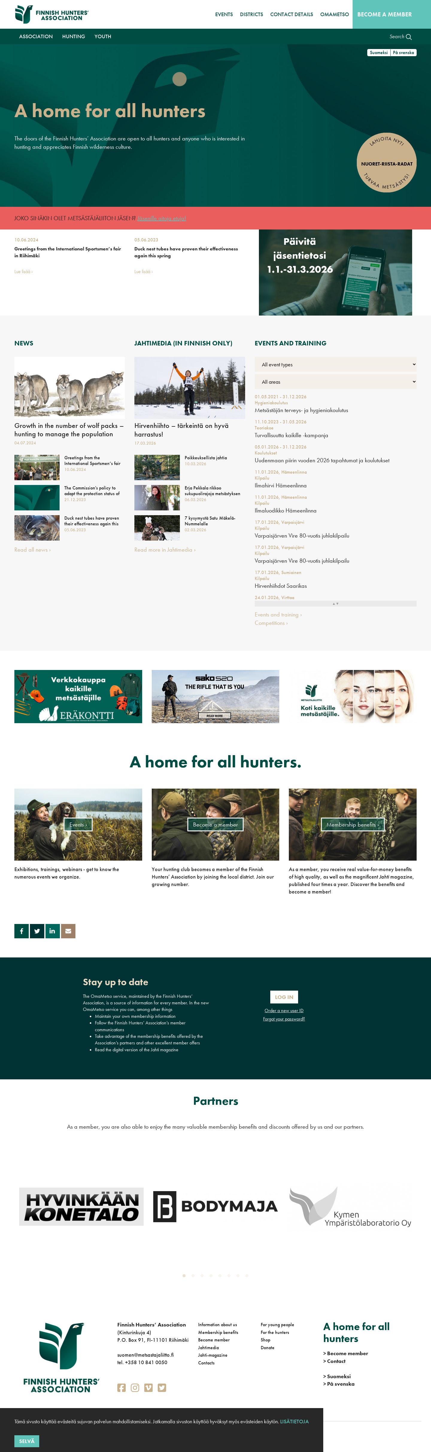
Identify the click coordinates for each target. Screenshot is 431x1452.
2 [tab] (194, 1277)
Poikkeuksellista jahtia (206, 457)
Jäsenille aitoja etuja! (161, 218)
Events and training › (278, 614)
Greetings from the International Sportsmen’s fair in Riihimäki (67, 252)
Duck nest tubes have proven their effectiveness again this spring (186, 252)
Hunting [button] (73, 36)
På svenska (403, 52)
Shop (265, 1340)
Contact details (291, 14)
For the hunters (275, 1332)
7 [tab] (239, 1277)
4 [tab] (212, 1277)
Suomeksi (379, 52)
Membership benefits (218, 1332)
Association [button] (36, 36)
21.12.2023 (75, 500)
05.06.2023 (146, 240)
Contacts (206, 1363)
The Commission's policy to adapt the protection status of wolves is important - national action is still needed (92, 496)
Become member (214, 1340)
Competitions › (271, 623)
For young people (277, 1324)
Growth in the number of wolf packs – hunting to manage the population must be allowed (69, 434)
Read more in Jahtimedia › (165, 549)
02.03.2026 (195, 530)
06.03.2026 (195, 500)
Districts (251, 14)
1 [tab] (185, 1277)
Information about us (217, 1324)
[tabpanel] (81, 1206)
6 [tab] (230, 1277)
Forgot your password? (284, 1019)
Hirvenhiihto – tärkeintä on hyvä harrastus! (181, 430)
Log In (284, 997)
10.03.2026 (195, 464)
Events (224, 14)
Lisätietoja (294, 1421)
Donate (267, 1347)
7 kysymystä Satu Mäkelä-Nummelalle (210, 521)
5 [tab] (221, 1277)
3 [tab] (203, 1277)
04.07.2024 (25, 443)
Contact (334, 1361)
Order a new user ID (284, 1010)
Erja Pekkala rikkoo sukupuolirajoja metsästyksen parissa (212, 493)
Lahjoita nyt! (386, 141)
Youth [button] (103, 36)
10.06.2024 (26, 240)
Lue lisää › (23, 271)
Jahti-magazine (212, 1355)
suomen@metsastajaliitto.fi (145, 1354)
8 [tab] (248, 1277)
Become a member (384, 14)
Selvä (26, 1441)
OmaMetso (334, 14)
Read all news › (32, 549)
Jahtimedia (208, 1347)
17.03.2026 (145, 443)
